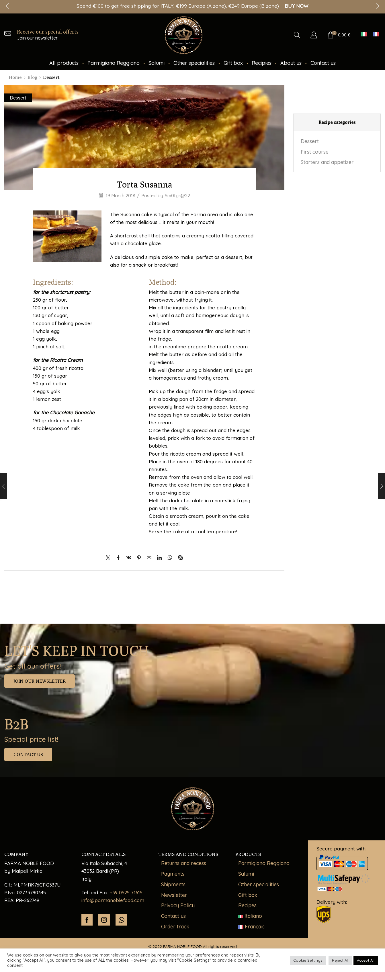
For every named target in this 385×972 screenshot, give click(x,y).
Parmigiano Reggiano (113, 63)
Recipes (247, 905)
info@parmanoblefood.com (112, 900)
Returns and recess (183, 863)
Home (15, 77)
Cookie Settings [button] (307, 960)
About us (291, 63)
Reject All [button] (340, 960)
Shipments (173, 884)
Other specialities (194, 63)
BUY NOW (296, 6)
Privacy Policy (178, 905)
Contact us (323, 63)
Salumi (156, 63)
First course (315, 152)
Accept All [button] (365, 960)
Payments (172, 873)
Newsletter (174, 895)
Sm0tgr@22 (177, 195)
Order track (175, 926)
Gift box (233, 63)
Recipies (261, 63)
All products (64, 63)
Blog (32, 77)
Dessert (51, 77)
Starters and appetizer (327, 162)
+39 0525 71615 (126, 892)
